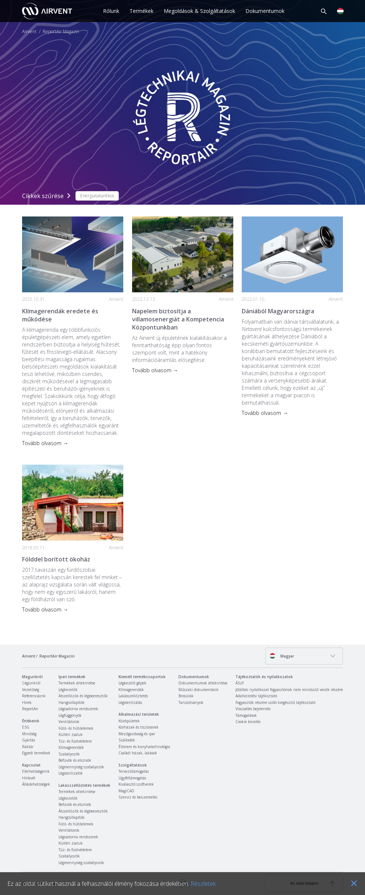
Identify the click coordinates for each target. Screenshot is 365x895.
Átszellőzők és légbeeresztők (83, 695)
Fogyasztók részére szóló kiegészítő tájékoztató (275, 702)
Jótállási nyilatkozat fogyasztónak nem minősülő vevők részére (289, 689)
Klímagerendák (71, 747)
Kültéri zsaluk (71, 734)
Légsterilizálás (130, 702)
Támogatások (246, 715)
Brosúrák (186, 695)
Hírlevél (28, 778)
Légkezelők (68, 689)
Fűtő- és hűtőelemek (76, 728)
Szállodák (126, 740)
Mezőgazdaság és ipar (136, 733)
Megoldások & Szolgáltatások (199, 10)
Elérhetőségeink (36, 771)
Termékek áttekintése (77, 683)
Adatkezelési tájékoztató (256, 695)
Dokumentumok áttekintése (202, 683)
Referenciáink (34, 695)
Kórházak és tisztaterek (138, 727)
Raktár (27, 746)
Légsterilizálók (71, 773)
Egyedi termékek (36, 752)
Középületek (129, 720)
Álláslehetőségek (36, 784)
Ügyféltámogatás (132, 778)
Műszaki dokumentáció (198, 689)
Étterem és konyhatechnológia (144, 746)
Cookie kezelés (248, 721)
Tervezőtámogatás (133, 771)
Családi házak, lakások (137, 752)
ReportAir (30, 708)
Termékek (141, 10)
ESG (25, 727)
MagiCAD (126, 790)
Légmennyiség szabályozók (81, 766)
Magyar (281, 656)
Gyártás (28, 740)
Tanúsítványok (190, 702)
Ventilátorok (69, 721)
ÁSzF (239, 683)
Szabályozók (69, 754)
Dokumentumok (264, 10)
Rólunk (111, 10)
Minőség (29, 733)
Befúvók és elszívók (75, 760)
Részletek (203, 884)
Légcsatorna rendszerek (78, 708)
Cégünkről (31, 683)
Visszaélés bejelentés (252, 708)
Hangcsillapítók (72, 702)
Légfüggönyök (70, 715)
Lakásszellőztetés (133, 695)
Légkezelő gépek (132, 683)
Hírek (27, 702)
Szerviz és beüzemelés (137, 797)
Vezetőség (30, 689)
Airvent (29, 31)
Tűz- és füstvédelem (75, 741)
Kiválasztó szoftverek (136, 784)
